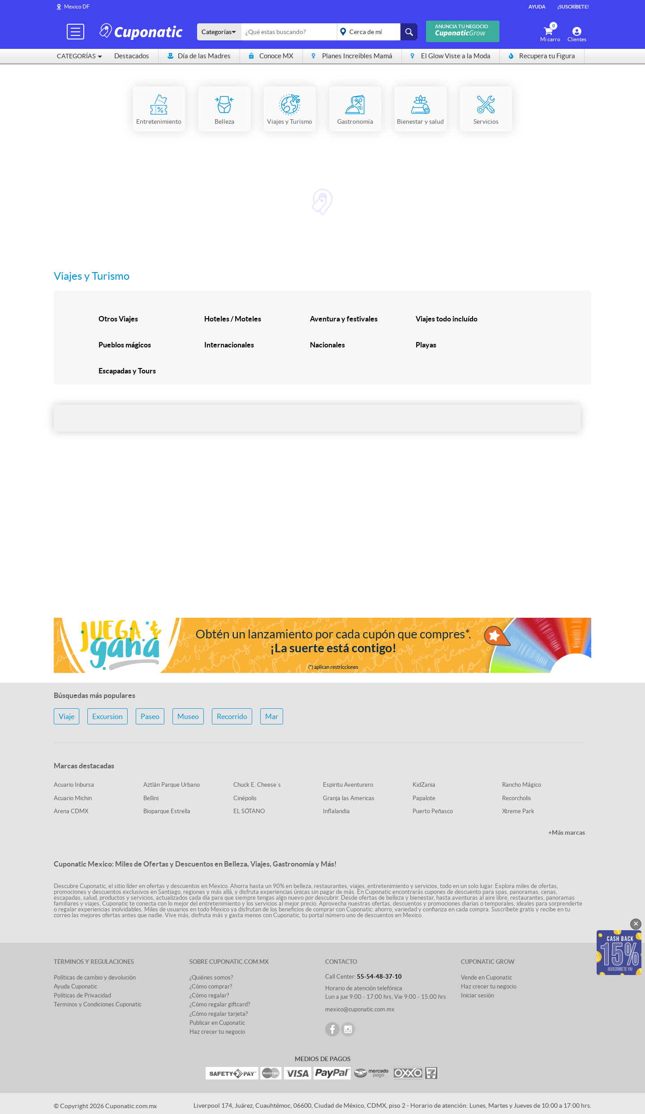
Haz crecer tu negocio (217, 1031)
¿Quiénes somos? (211, 977)
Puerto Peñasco (433, 811)
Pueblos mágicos (125, 345)
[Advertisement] (322, 540)
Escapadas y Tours (127, 371)
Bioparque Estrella (166, 811)
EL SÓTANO (249, 811)
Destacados (131, 56)
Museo (188, 716)
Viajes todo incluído (446, 319)
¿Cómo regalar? (209, 995)
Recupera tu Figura (542, 56)
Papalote (424, 798)
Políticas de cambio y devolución (95, 977)
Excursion (107, 716)
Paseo (150, 716)
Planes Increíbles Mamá (352, 56)
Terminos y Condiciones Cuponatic (98, 1004)
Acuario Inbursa (74, 784)
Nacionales (327, 345)
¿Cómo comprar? (210, 986)
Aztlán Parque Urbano (171, 784)
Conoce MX (271, 56)
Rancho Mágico (521, 784)
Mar (271, 716)
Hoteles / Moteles (232, 319)
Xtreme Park (518, 811)
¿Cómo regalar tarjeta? (218, 1013)
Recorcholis (516, 798)
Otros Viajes (118, 319)
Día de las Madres (199, 56)
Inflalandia (336, 811)
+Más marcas (566, 832)
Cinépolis (245, 798)
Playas (426, 345)
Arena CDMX (71, 811)
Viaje (66, 716)
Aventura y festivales (344, 319)
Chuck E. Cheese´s (257, 784)
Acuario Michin (73, 798)
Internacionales (229, 345)
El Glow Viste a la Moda (450, 56)
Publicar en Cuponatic (217, 1022)
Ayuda (537, 6)
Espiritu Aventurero (348, 784)
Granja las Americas (348, 798)
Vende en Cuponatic (486, 977)
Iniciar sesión (477, 995)
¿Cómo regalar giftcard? (219, 1004)
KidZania (424, 784)
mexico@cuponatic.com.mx (360, 1009)
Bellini (151, 798)
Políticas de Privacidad (82, 995)
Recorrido (232, 716)
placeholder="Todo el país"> (375, 31)
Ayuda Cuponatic (75, 986)
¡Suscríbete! (573, 6)
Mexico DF (77, 6)
